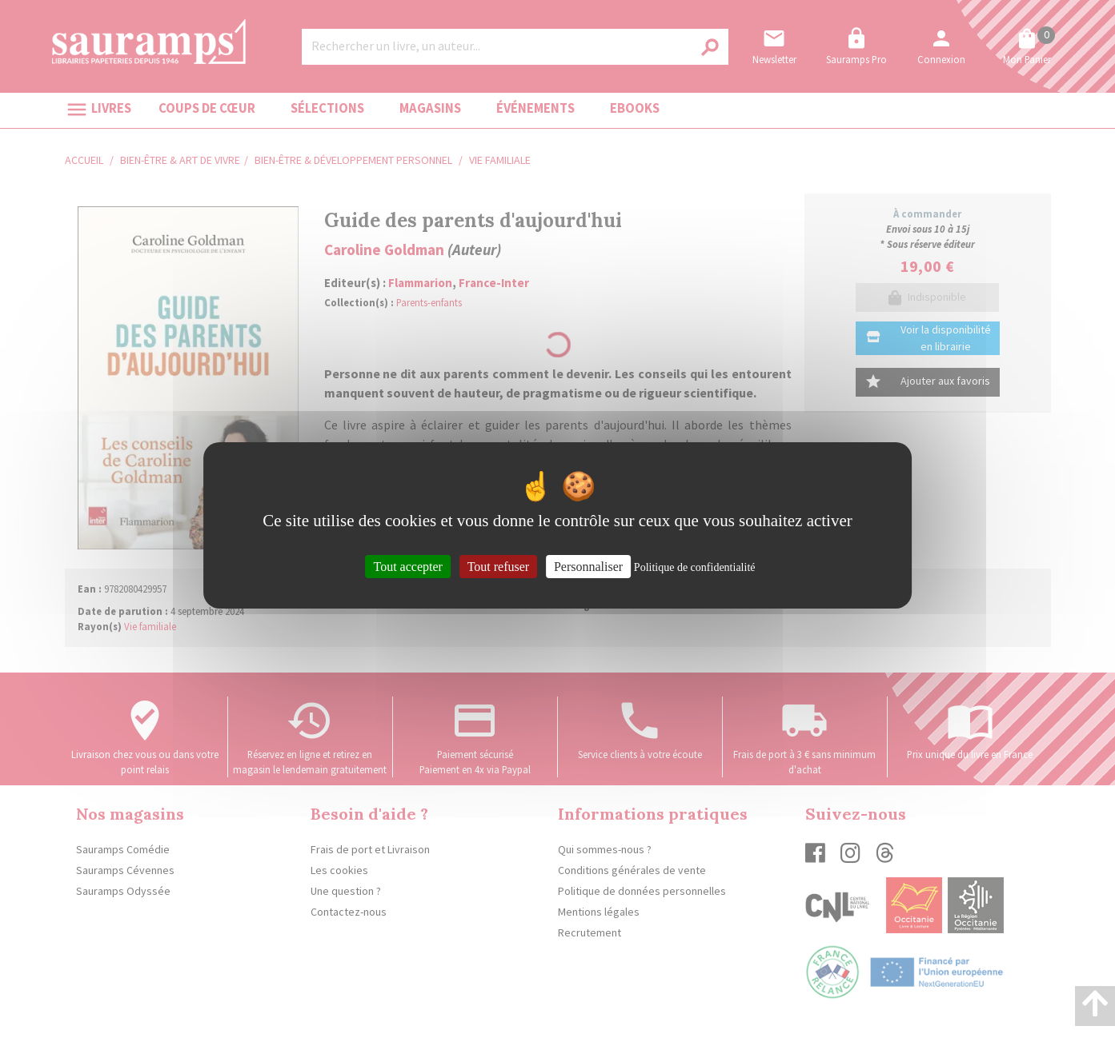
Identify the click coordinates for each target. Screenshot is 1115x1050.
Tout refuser (498, 566)
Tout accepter (407, 566)
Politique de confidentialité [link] (695, 567)
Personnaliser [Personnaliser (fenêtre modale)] (588, 566)
